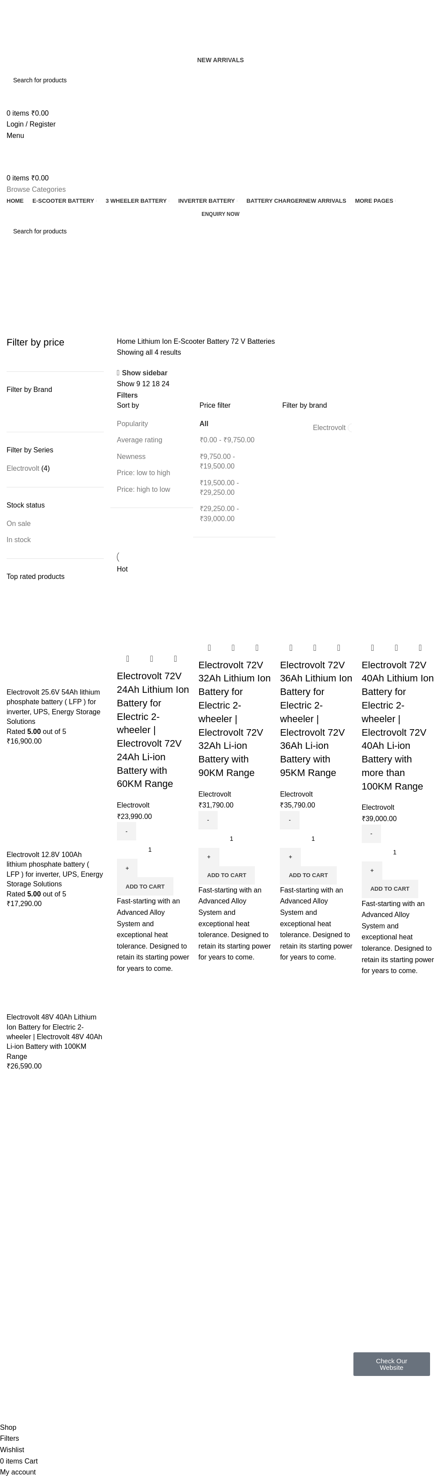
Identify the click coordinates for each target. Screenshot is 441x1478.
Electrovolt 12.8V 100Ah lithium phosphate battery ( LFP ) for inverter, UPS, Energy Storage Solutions (55, 869)
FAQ (102, 1238)
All (204, 423)
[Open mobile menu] (15, 135)
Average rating (139, 440)
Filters (127, 395)
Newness (131, 456)
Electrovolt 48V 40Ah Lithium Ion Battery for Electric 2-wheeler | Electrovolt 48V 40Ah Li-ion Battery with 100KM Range (54, 1036)
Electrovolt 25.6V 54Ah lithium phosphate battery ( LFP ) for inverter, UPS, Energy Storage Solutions (53, 706)
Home (127, 341)
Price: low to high (143, 472)
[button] (145, 886)
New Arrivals (220, 59)
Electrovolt (23, 468)
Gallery (106, 1253)
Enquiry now (220, 214)
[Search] (220, 80)
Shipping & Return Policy (216, 1253)
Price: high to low (143, 489)
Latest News (199, 1298)
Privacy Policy (201, 1238)
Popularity (132, 423)
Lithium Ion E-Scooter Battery (184, 341)
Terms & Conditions (208, 1268)
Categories (25, 312)
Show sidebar (144, 373)
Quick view (151, 659)
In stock (19, 539)
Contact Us (197, 1283)
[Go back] (17, 270)
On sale (19, 523)
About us (108, 1268)
